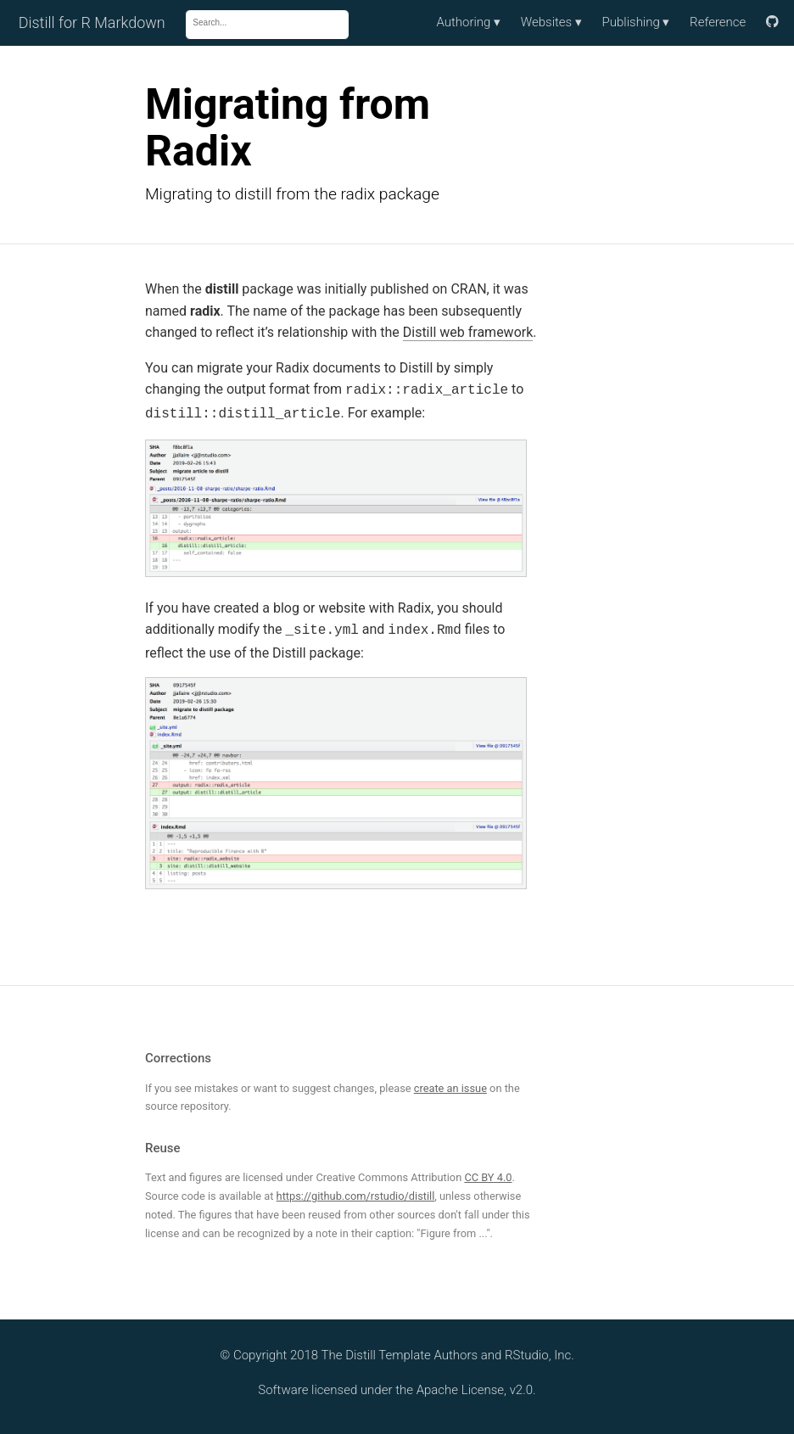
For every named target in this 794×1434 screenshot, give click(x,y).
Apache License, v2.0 (475, 1384)
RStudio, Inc (538, 1350)
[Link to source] (772, 23)
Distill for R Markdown (92, 22)
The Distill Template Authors (400, 1350)
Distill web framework (468, 332)
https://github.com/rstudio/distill (356, 1191)
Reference (718, 22)
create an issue (450, 1083)
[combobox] (261, 22)
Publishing (636, 22)
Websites (551, 22)
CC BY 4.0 (488, 1172)
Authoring (468, 22)
